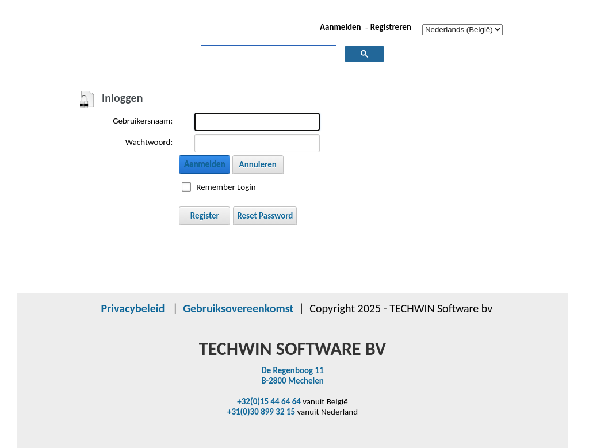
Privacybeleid (133, 308)
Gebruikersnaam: (143, 121)
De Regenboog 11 (292, 370)
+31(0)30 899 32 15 (261, 412)
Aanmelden (340, 27)
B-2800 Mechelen (292, 381)
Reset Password (265, 215)
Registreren (390, 27)
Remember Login (225, 187)
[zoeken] (267, 54)
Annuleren (258, 164)
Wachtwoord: (149, 142)
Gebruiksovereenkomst (238, 308)
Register (204, 215)
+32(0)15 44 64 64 (269, 401)
